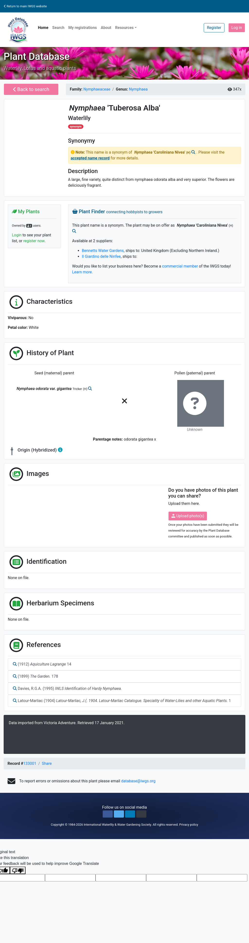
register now (33, 241)
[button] (108, 814)
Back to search (31, 89)
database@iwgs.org (138, 781)
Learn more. (82, 272)
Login (16, 235)
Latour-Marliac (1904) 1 (122, 700)
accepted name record (90, 158)
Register (214, 27)
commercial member (180, 266)
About (106, 27)
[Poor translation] (18, 870)
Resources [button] (124, 27)
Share (47, 763)
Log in (236, 27)
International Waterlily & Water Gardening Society (117, 824)
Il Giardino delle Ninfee (101, 256)
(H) (188, 152)
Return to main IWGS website (25, 6)
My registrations (82, 27)
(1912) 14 (42, 664)
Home (43, 27)
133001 (29, 763)
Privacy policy (188, 824)
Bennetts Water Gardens (103, 250)
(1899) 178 (35, 676)
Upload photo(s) (187, 516)
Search (58, 27)
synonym (76, 126)
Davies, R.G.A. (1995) (67, 688)
